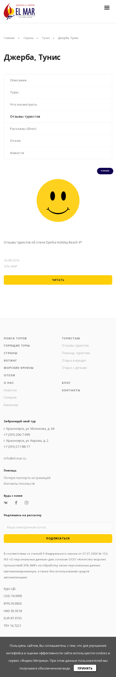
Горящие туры (17, 345)
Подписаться (58, 538)
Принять (85, 668)
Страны (28, 38)
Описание (18, 80)
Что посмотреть (23, 104)
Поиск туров (15, 338)
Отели (15, 140)
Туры (14, 92)
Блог (66, 383)
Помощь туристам (76, 353)
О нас (9, 383)
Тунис (46, 38)
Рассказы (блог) (23, 128)
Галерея (10, 397)
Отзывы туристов (25, 116)
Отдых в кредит (74, 360)
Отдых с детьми (74, 367)
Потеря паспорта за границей (27, 477)
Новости (17, 153)
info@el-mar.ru (15, 458)
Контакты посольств (19, 483)
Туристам (71, 338)
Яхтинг (10, 360)
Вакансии (11, 405)
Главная (9, 38)
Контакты (71, 390)
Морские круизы (19, 368)
